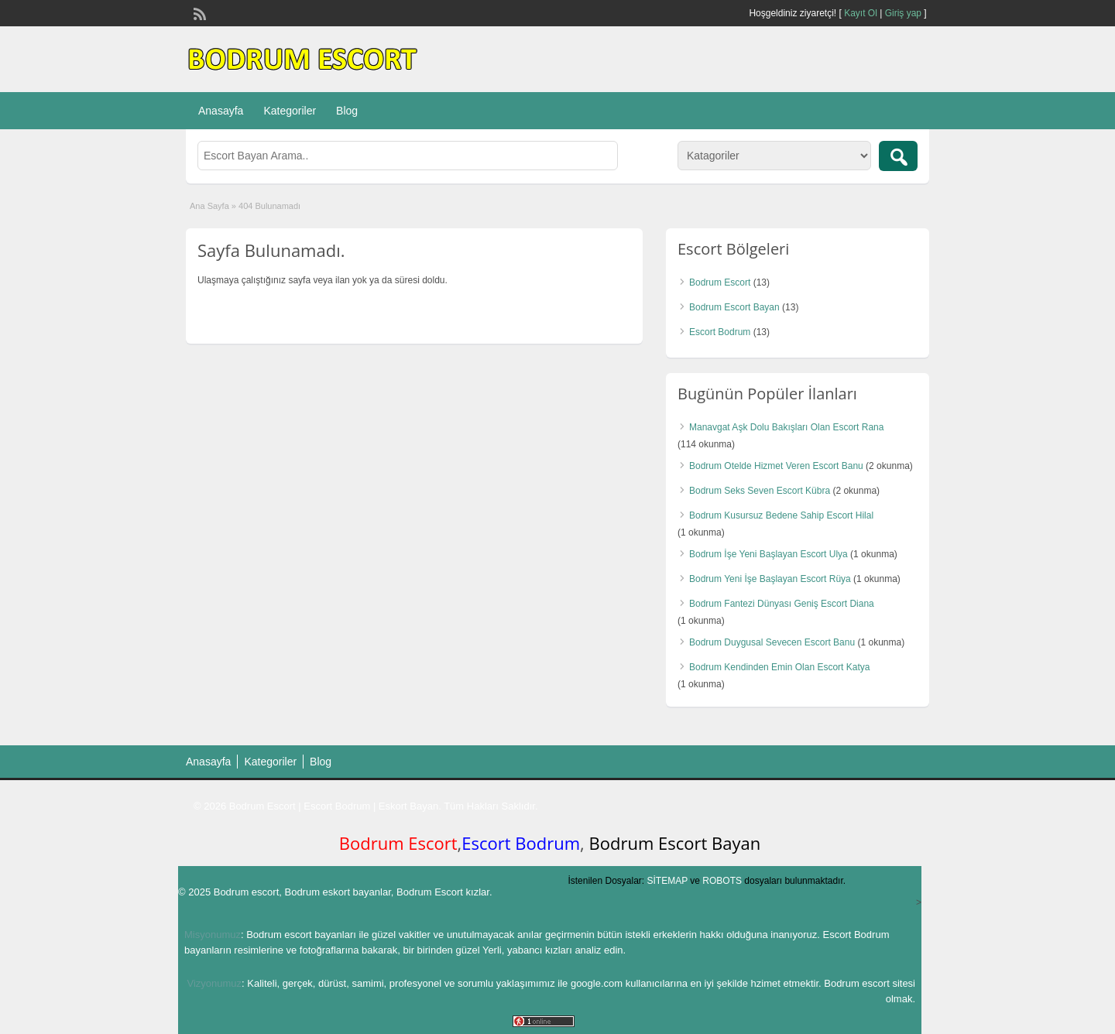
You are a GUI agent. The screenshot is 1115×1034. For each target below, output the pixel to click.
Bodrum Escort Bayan (734, 307)
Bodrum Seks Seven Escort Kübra (759, 490)
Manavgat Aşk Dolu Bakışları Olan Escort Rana (786, 427)
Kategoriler (289, 110)
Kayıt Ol (860, 13)
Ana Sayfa (209, 206)
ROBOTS (722, 880)
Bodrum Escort (719, 282)
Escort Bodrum (719, 332)
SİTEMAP (667, 880)
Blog (347, 110)
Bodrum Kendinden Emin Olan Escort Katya (779, 667)
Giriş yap (903, 13)
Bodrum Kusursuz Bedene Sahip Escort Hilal (781, 515)
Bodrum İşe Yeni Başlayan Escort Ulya (768, 554)
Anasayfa (220, 110)
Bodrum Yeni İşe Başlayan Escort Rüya (770, 578)
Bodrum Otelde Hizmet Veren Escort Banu (776, 466)
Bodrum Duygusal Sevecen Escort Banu (772, 642)
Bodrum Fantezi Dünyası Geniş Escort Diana (781, 603)
